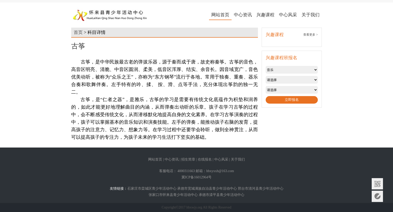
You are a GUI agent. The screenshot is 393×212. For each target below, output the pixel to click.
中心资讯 (243, 14)
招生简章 (188, 159)
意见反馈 (377, 196)
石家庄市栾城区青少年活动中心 (151, 188)
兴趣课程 (265, 14)
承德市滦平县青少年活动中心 (221, 195)
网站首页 (220, 14)
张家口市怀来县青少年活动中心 (173, 195)
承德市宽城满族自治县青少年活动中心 (207, 188)
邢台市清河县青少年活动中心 (260, 188)
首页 (78, 32)
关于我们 (311, 14)
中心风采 (288, 14)
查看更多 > (310, 34)
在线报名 (205, 159)
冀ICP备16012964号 (196, 177)
